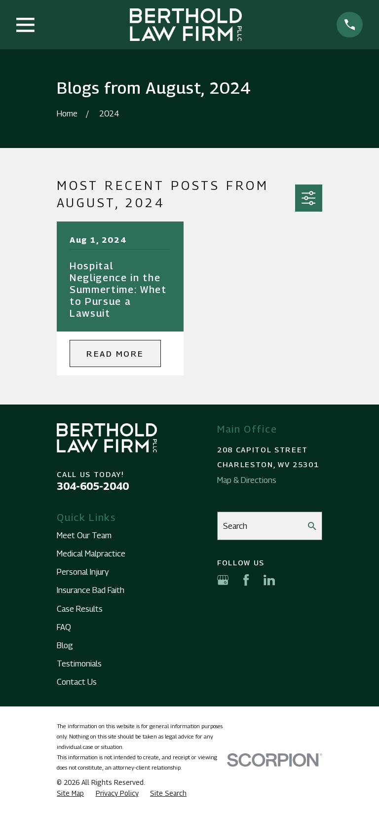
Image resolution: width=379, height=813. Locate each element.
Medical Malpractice (91, 553)
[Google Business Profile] (222, 580)
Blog (65, 645)
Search (235, 526)
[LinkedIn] (269, 580)
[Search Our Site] (312, 526)
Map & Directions (246, 480)
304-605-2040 (93, 486)
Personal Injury (83, 572)
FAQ (64, 627)
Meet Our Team (84, 535)
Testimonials (79, 663)
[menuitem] (70, 793)
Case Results (80, 609)
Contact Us (77, 682)
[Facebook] (246, 580)
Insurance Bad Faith (90, 590)
